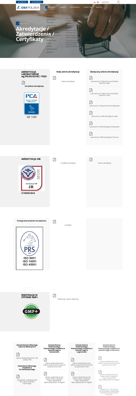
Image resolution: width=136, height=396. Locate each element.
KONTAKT (99, 7)
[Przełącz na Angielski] (97, 2)
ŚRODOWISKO (74, 7)
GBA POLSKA (51, 7)
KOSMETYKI (88, 7)
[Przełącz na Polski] (94, 2)
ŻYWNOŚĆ (62, 7)
